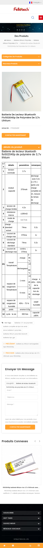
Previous (34, 440)
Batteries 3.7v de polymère (24, 323)
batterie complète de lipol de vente (15, 326)
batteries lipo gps (9, 338)
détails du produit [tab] (21, 147)
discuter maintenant (21, 544)
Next (39, 440)
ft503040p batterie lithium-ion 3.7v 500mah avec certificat (21, 487)
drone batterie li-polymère (12, 330)
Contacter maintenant (15, 135)
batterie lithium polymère (22, 40)
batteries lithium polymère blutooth (15, 334)
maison (7, 40)
